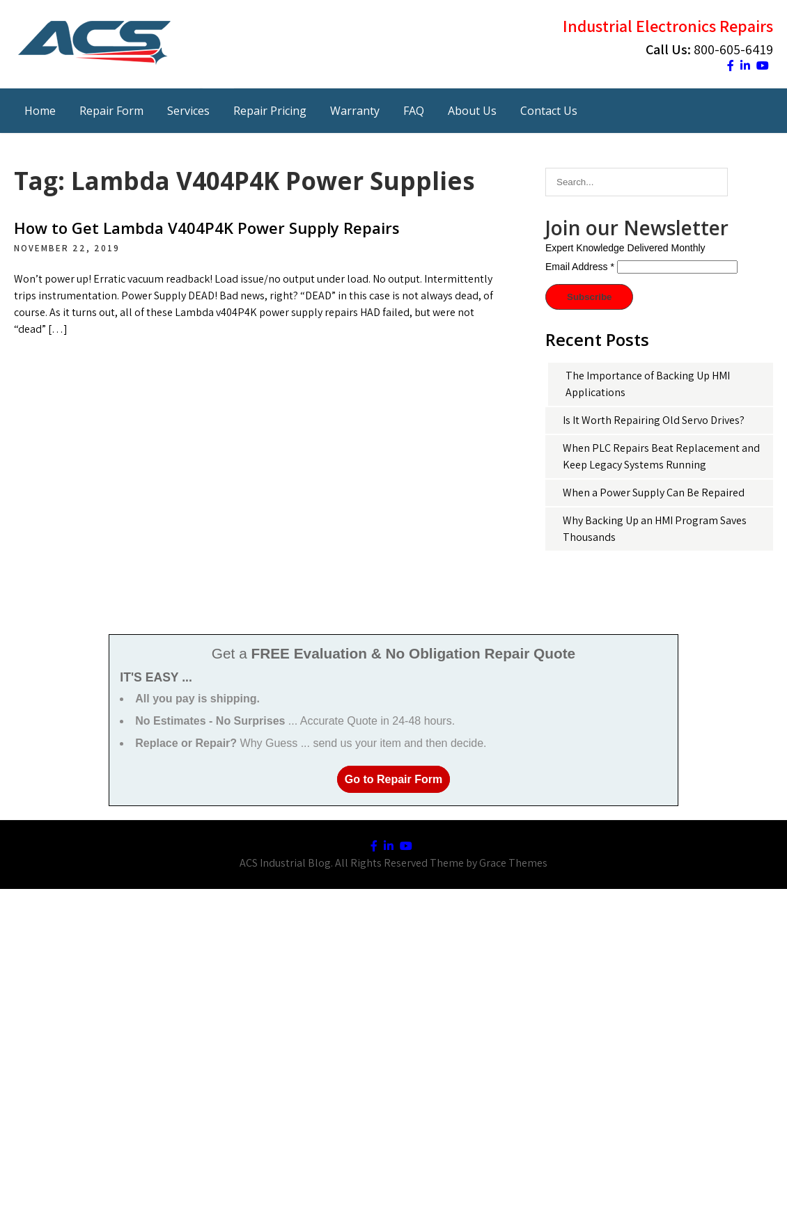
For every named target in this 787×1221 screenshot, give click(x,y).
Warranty (355, 110)
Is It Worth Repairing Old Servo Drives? (654, 420)
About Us (472, 110)
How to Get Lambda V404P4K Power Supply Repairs (207, 227)
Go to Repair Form (393, 779)
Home (40, 110)
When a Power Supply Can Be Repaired (654, 492)
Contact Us (548, 110)
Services (188, 110)
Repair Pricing (269, 110)
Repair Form (111, 110)
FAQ (413, 110)
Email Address (579, 266)
